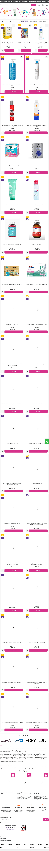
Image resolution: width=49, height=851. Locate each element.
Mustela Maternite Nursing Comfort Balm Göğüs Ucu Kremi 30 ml (37, 683)
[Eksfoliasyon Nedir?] (24, 782)
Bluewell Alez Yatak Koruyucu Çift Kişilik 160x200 (37, 443)
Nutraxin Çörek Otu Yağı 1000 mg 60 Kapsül (37, 364)
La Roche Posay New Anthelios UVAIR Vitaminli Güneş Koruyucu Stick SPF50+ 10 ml (12, 564)
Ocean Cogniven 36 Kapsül (37, 483)
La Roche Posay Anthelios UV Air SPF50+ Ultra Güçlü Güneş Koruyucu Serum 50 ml (37, 564)
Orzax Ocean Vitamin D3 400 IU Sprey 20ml (24, 43)
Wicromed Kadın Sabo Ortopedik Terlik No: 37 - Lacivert (12, 722)
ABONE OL (46, 819)
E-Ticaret (21, 849)
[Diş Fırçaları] (44, 13)
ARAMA (33, 4)
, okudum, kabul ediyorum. (7, 822)
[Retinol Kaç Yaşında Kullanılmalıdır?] (41, 782)
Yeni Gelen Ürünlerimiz (33, 21)
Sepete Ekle (9, 50)
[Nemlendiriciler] (15, 13)
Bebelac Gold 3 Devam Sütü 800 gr (41, 43)
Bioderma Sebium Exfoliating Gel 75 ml (12, 204)
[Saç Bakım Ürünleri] (34, 13)
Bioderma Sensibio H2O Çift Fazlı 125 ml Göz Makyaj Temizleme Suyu (37, 205)
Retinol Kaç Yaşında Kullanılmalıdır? (38, 793)
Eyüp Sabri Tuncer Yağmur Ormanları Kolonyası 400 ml (12, 642)
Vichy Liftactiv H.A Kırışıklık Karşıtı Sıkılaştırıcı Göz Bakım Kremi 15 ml (12, 404)
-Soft (19, 849)
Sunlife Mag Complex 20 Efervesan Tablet (37, 642)
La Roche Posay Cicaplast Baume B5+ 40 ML (7, 43)
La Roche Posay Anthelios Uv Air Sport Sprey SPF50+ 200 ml (37, 126)
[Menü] (1, 5)
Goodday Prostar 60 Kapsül (37, 244)
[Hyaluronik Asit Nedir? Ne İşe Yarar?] (7, 782)
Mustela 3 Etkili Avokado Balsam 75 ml (36, 602)
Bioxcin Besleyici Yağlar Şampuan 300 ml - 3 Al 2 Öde (12, 284)
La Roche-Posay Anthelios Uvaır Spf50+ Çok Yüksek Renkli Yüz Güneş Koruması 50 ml (37, 524)
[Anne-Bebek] (24, 13)
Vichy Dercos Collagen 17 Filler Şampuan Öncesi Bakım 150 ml (12, 126)
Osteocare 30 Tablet (12, 602)
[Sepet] (47, 5)
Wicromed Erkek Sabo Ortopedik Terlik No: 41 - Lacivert (36, 722)
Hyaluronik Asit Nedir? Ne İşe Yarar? (7, 793)
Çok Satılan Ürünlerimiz (42, 21)
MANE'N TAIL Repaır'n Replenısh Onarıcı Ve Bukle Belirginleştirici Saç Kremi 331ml (12, 484)
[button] (1, 74)
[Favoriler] (42, 5)
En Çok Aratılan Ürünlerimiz (24, 21)
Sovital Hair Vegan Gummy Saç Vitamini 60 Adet (12, 244)
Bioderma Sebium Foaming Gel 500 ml (12, 84)
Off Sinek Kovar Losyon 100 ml (12, 324)
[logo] (5, 5)
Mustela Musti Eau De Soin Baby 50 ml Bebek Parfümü (12, 682)
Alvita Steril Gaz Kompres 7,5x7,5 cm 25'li (12, 523)
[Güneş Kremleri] (5, 13)
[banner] (5, 741)
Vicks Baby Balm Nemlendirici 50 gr (12, 165)
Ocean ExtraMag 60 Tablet (37, 165)
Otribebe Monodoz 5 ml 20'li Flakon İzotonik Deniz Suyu (36, 284)
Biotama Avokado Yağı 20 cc (12, 443)
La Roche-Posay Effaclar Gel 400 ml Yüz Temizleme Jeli (37, 85)
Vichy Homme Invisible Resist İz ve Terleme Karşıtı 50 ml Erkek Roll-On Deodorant (12, 365)
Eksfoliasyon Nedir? (21, 792)
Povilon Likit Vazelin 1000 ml (36, 403)
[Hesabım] (39, 5)
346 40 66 (10, 827)
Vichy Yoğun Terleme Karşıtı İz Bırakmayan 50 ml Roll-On (36, 324)
